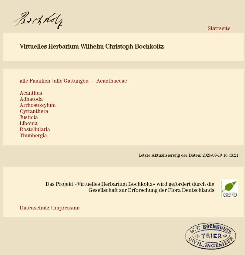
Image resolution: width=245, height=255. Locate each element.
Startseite (219, 28)
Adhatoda (31, 99)
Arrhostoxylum (38, 105)
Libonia (29, 123)
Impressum (66, 208)
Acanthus (31, 93)
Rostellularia (35, 129)
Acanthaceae (111, 81)
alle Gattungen (71, 81)
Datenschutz (34, 208)
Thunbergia (33, 136)
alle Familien (35, 81)
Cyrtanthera (34, 111)
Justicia (29, 117)
